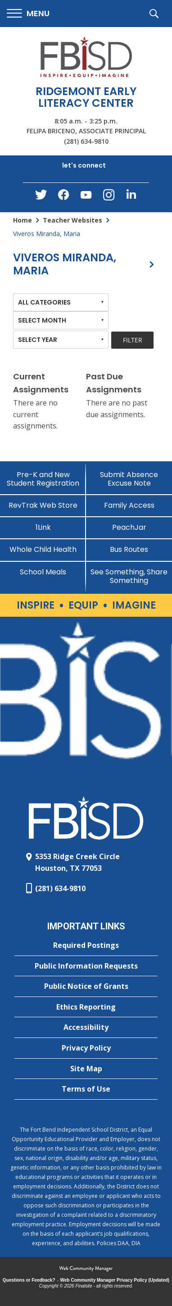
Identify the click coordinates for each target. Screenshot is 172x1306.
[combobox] (61, 302)
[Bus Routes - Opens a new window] (129, 549)
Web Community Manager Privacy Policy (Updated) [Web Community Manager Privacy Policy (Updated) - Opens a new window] (115, 1280)
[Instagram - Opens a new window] (108, 197)
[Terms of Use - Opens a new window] (86, 1089)
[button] (28, 13)
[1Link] (43, 527)
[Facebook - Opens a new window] (63, 197)
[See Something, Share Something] (129, 576)
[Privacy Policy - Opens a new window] (86, 1048)
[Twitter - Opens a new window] (41, 197)
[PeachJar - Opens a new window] (129, 527)
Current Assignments (40, 383)
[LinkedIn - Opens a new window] (131, 196)
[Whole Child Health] (43, 549)
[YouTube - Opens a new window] (86, 196)
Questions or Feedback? (29, 1280)
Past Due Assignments (113, 383)
